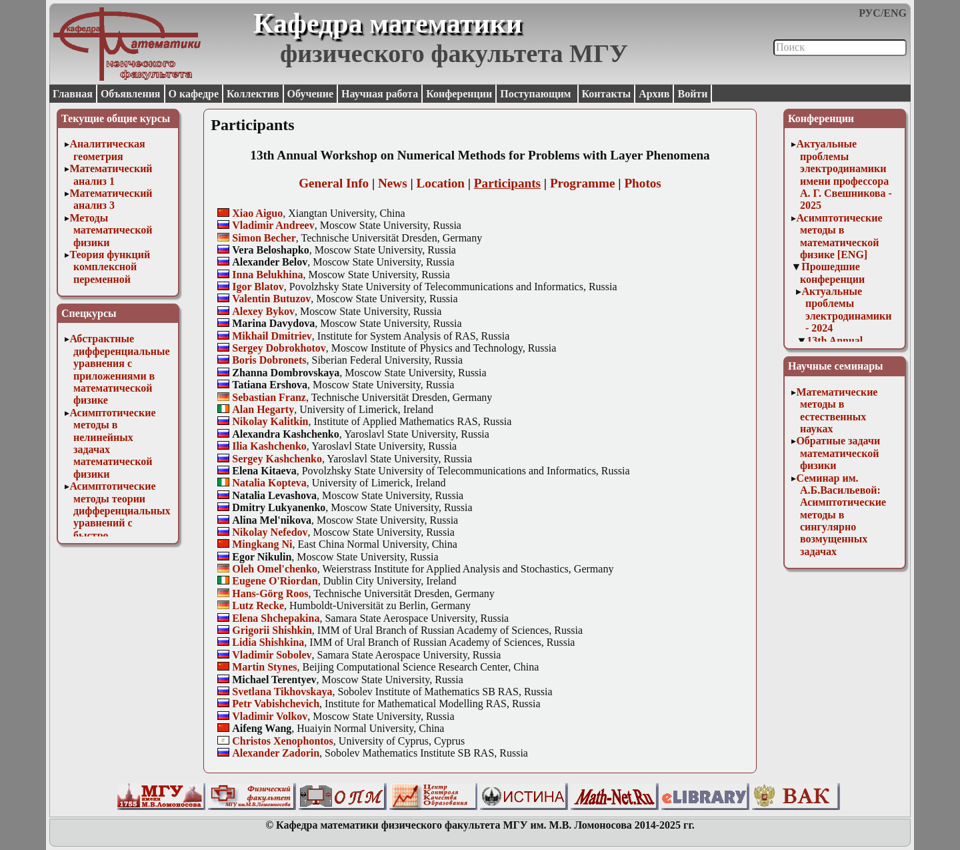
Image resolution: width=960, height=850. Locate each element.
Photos (642, 183)
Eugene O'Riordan (274, 580)
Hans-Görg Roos (270, 593)
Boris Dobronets (269, 360)
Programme (582, 183)
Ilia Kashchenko (269, 446)
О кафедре (194, 93)
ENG (895, 13)
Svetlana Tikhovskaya (282, 691)
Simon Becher (264, 238)
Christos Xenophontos (282, 741)
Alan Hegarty (263, 409)
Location (441, 183)
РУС (870, 13)
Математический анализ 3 (110, 199)
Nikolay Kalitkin (270, 421)
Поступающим (536, 93)
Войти (692, 93)
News (392, 183)
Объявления (131, 93)
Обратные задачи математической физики (838, 453)
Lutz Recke (258, 605)
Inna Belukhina (267, 274)
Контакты (606, 93)
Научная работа (379, 93)
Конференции (459, 93)
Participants (507, 183)
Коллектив (253, 93)
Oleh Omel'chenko (274, 568)
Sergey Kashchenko (277, 458)
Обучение (310, 93)
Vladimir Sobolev (271, 655)
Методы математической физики (110, 230)
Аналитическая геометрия (107, 149)
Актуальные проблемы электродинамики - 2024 (846, 310)
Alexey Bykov (263, 311)
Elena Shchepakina (275, 618)
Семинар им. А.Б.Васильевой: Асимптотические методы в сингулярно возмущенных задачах (841, 514)
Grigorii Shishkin (272, 630)
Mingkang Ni (262, 544)
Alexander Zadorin (275, 753)
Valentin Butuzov (271, 298)
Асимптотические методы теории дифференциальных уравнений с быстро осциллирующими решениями (119, 522)
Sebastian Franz (269, 397)
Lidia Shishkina (268, 642)
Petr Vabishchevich (275, 703)
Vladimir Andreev (273, 225)
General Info (334, 183)
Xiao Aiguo (257, 213)
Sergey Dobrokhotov (279, 348)
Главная (73, 93)
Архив (654, 93)
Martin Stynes (264, 667)
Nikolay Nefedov (269, 532)
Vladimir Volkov (269, 716)
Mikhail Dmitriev (272, 336)
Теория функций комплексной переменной (109, 267)
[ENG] (852, 254)
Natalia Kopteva (269, 482)
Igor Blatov (257, 286)
